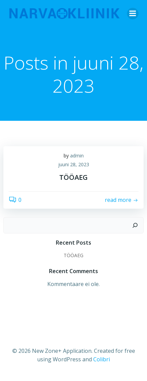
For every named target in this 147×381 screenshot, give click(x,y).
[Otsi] (135, 225)
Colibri (101, 359)
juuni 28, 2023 (73, 164)
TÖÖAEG (73, 255)
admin (77, 155)
